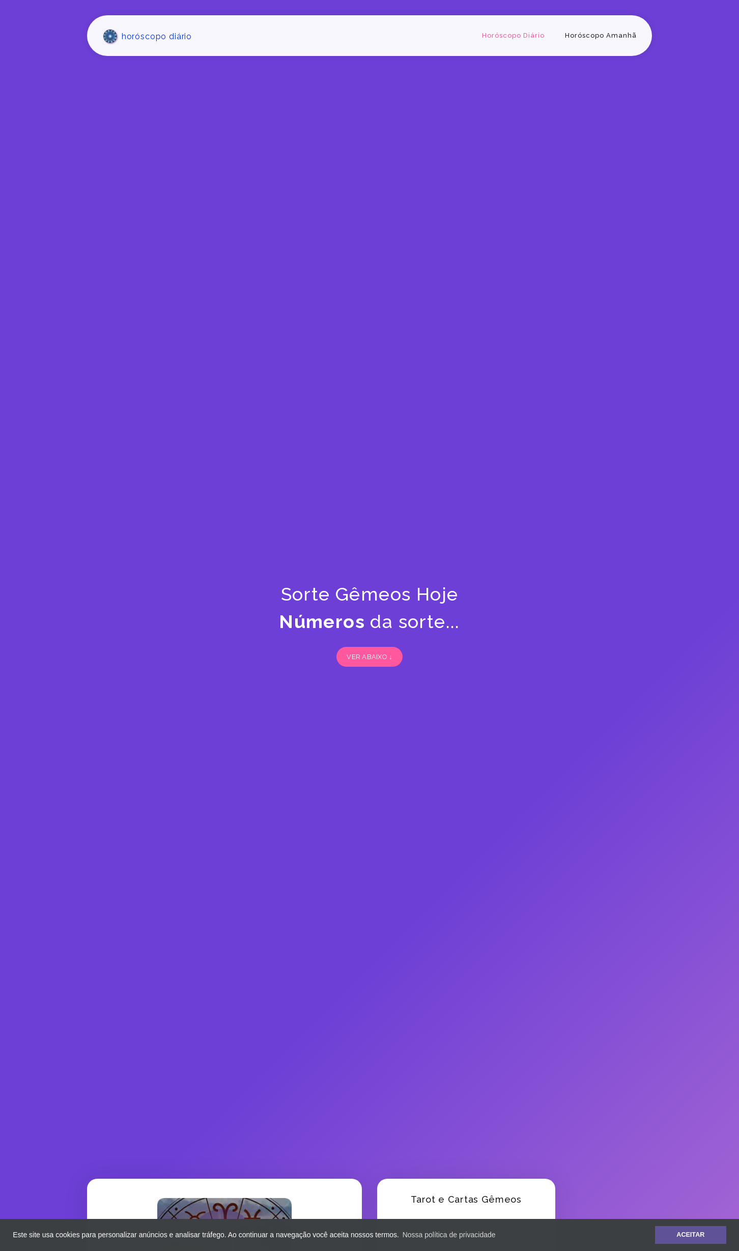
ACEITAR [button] (690, 1234)
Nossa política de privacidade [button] (449, 1235)
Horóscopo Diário (513, 35)
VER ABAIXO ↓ (369, 657)
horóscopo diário (147, 36)
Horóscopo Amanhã (601, 35)
